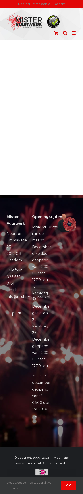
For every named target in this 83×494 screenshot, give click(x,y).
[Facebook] (12, 314)
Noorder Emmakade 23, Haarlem (41, 4)
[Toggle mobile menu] (74, 33)
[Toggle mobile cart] (56, 33)
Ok (68, 485)
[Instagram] (19, 314)
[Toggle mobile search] (65, 33)
